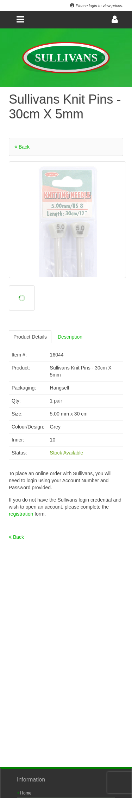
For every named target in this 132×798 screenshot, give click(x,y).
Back (22, 147)
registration (21, 514)
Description (70, 337)
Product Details (30, 337)
